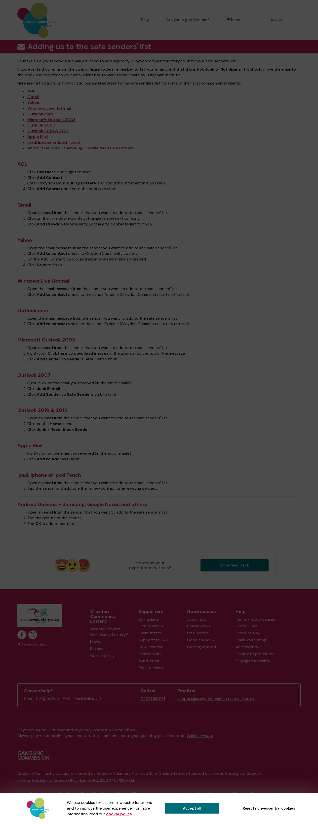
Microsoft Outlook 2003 (51, 119)
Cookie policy (102, 655)
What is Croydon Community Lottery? (109, 631)
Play (145, 19)
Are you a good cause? (187, 19)
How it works (150, 647)
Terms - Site (247, 626)
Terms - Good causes (255, 619)
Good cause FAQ (202, 640)
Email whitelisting (251, 640)
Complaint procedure (255, 653)
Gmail (33, 96)
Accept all (192, 808)
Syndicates (149, 660)
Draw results (150, 653)
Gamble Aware (200, 735)
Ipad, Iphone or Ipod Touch (53, 142)
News (95, 641)
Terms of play (248, 633)
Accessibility (247, 647)
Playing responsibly (253, 660)
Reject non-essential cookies (269, 808)
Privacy (96, 648)
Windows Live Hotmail (49, 108)
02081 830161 (153, 698)
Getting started (201, 647)
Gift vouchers (151, 626)
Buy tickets (149, 619)
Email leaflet (198, 633)
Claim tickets (150, 633)
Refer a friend (151, 667)
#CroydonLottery (31, 644)
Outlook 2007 (41, 125)
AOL (31, 91)
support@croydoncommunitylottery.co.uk (215, 698)
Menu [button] (234, 19)
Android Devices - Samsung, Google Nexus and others (80, 148)
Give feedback (234, 565)
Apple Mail (37, 136)
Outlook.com (40, 114)
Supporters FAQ (153, 640)
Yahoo (33, 102)
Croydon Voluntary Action (120, 773)
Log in (276, 19)
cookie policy (119, 814)
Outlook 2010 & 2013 (48, 130)
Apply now (196, 619)
